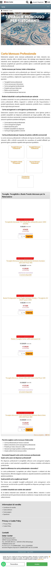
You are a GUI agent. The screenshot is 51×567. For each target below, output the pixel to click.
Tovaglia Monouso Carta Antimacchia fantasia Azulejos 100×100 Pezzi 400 (25, 262)
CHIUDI (49, 557)
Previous (2, 29)
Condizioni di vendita (9, 507)
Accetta (37, 564)
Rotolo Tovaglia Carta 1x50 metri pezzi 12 (25, 339)
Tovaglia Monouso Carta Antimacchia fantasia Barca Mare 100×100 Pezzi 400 (25, 416)
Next (48, 29)
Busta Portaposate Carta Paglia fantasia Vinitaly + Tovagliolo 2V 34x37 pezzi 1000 (25, 299)
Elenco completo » (39, 435)
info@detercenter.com (8, 543)
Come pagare (7, 512)
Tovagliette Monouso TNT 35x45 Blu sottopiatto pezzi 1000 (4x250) (25, 223)
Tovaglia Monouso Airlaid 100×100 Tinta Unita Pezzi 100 (25, 378)
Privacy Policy (7, 524)
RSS (48, 435)
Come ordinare (7, 509)
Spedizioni (6, 514)
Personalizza (14, 564)
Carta (3, 7)
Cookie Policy (40, 559)
